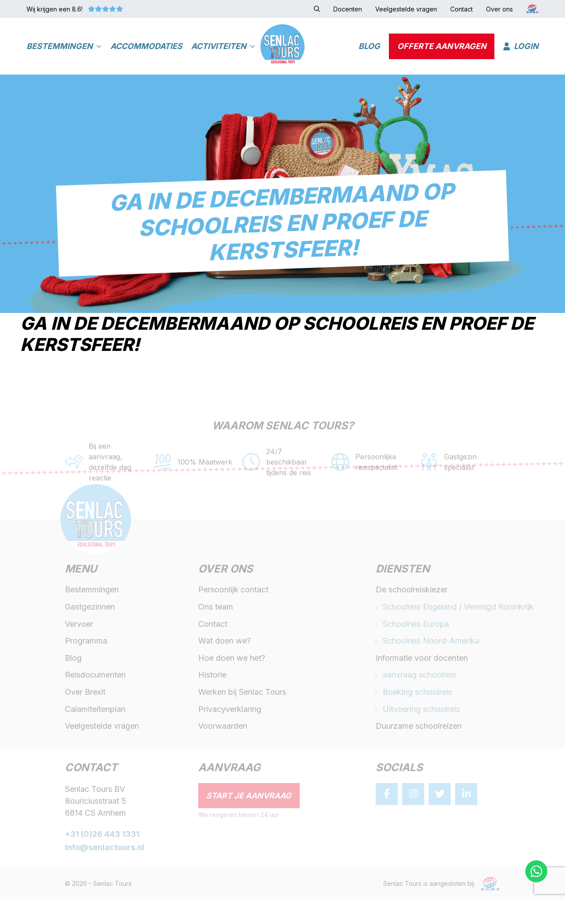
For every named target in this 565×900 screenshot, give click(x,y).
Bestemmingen (64, 47)
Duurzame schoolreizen (419, 726)
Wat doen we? (224, 641)
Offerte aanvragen (441, 46)
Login (521, 46)
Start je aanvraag (248, 796)
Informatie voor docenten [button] (422, 658)
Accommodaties (146, 46)
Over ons (225, 570)
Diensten (402, 570)
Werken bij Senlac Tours (242, 692)
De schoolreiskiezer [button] (412, 590)
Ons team (215, 607)
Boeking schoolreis (417, 692)
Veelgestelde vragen (102, 726)
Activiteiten (223, 47)
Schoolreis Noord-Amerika (431, 641)
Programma (86, 641)
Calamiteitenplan (95, 709)
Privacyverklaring (229, 709)
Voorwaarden (222, 726)
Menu (81, 570)
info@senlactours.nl (104, 848)
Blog (369, 46)
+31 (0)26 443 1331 (102, 834)
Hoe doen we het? (231, 658)
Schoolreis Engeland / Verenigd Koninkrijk (458, 607)
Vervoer (79, 624)
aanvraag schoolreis (419, 675)
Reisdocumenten (95, 675)
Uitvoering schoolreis (421, 709)
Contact (212, 624)
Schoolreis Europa (416, 624)
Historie (212, 675)
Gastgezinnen (90, 607)
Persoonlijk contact (233, 590)
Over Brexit (85, 692)
